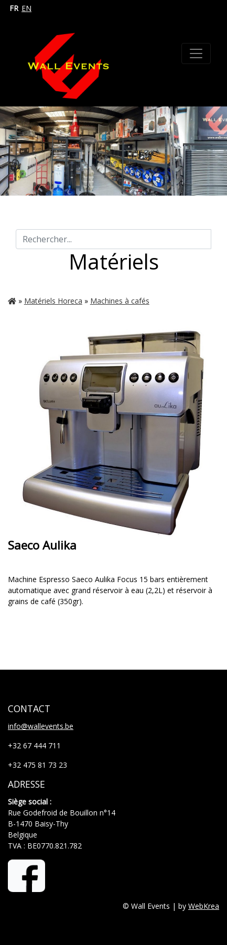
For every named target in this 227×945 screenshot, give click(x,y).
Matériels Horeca (53, 301)
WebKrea (203, 906)
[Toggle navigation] (196, 53)
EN (26, 8)
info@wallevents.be (40, 726)
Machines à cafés (119, 301)
